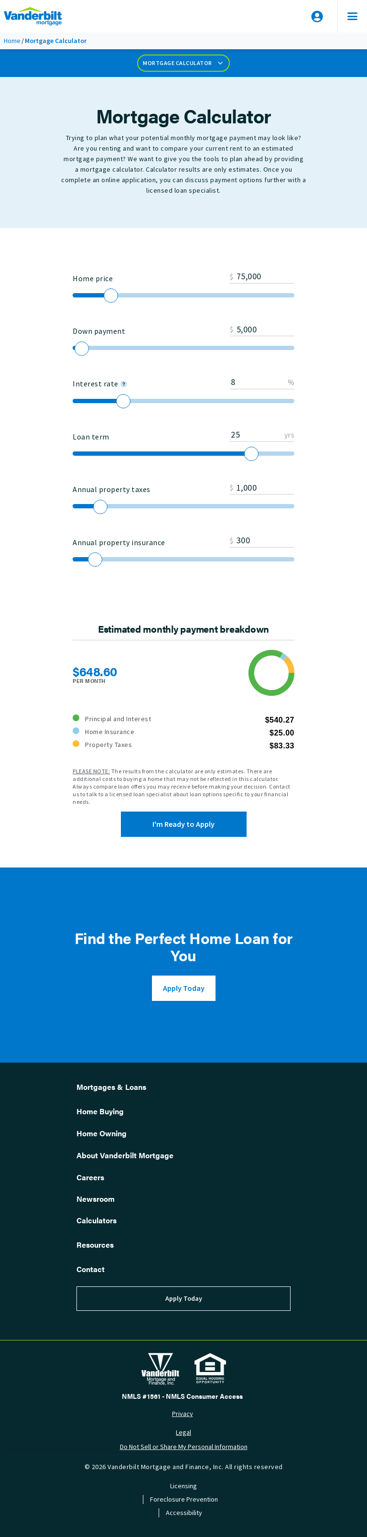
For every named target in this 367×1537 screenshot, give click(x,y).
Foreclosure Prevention (184, 1499)
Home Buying (100, 1111)
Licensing (183, 1486)
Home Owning (101, 1133)
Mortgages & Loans (111, 1086)
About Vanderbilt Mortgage (124, 1155)
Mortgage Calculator (183, 63)
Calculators (96, 1220)
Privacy (182, 1413)
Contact (90, 1268)
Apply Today (184, 988)
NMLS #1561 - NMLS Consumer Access (182, 1396)
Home (12, 40)
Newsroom (95, 1198)
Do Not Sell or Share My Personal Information (184, 1446)
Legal (183, 1432)
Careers (90, 1177)
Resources (95, 1244)
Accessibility (184, 1512)
